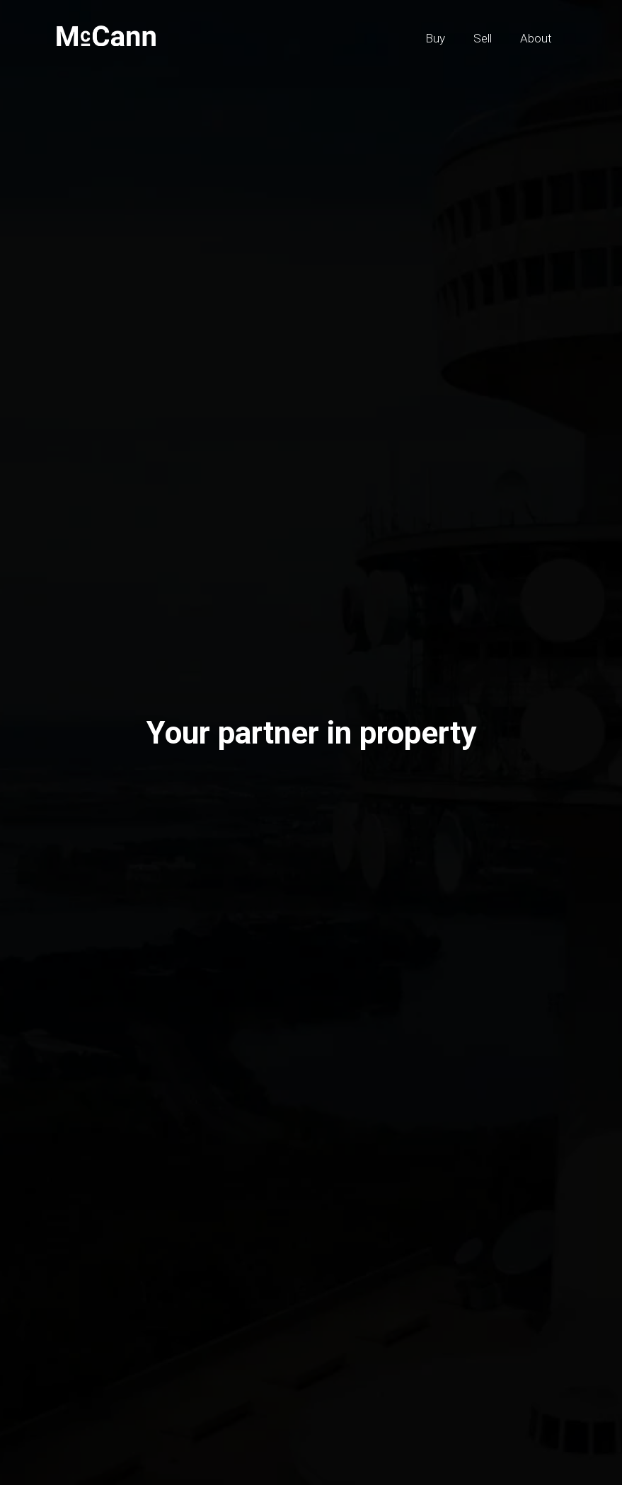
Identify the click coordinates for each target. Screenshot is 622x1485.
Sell (482, 38)
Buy (435, 38)
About (536, 38)
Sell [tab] (100, 785)
